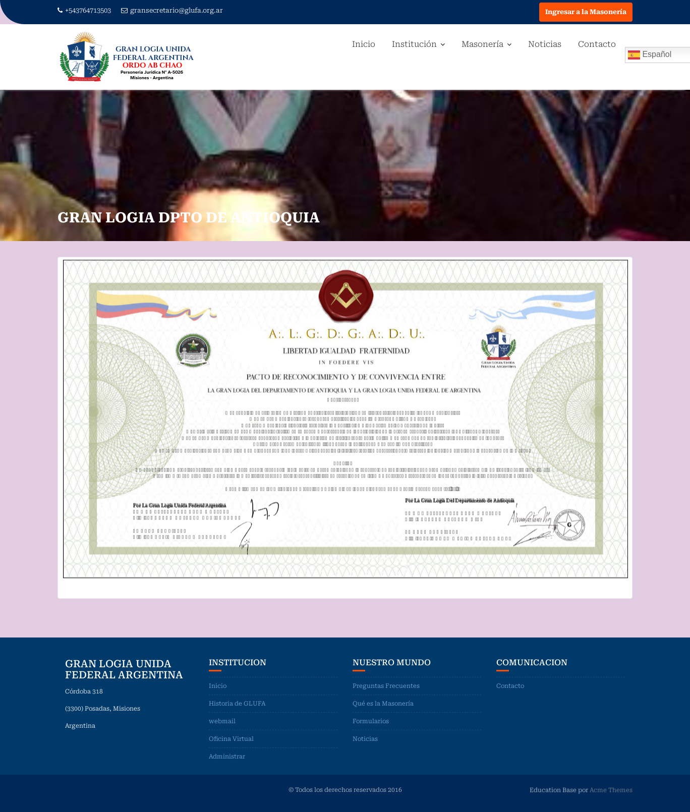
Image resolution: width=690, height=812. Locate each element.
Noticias (544, 44)
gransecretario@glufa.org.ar (172, 10)
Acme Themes (611, 789)
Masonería (482, 44)
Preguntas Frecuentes (386, 686)
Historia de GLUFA (237, 704)
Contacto (597, 44)
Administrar (227, 757)
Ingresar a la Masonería (585, 12)
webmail (222, 722)
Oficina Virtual (231, 739)
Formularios (371, 722)
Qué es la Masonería (383, 704)
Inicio (363, 44)
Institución (414, 44)
